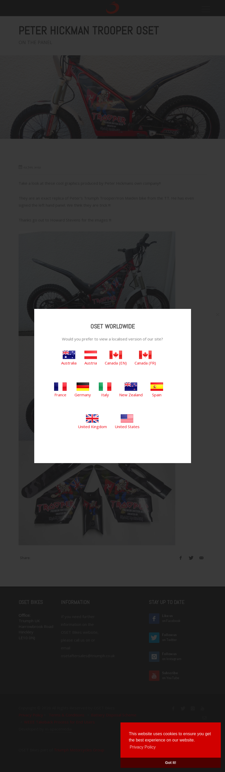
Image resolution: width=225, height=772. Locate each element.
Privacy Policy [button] (143, 747)
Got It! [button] (170, 763)
